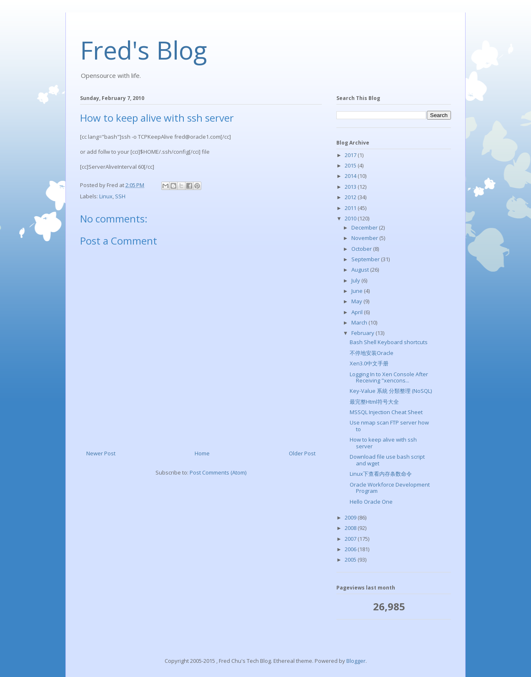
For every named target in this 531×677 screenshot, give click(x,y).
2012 (351, 197)
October (362, 248)
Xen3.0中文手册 (369, 363)
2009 (351, 517)
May (357, 301)
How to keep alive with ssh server (383, 443)
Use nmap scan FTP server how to (389, 426)
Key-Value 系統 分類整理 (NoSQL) (391, 391)
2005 (351, 559)
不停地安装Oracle (371, 353)
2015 (351, 165)
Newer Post (100, 453)
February (363, 333)
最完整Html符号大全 (374, 401)
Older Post (302, 453)
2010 (351, 218)
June (357, 291)
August (360, 269)
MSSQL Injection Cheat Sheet (386, 412)
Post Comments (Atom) (218, 472)
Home (202, 453)
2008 (351, 528)
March (359, 322)
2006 (351, 549)
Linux (106, 196)
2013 (351, 186)
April (357, 312)
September (366, 259)
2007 (351, 538)
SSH (120, 196)
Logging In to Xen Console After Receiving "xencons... (389, 377)
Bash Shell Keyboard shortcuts (389, 342)
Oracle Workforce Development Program (390, 488)
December (365, 227)
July (356, 280)
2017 (351, 155)
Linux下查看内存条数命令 (381, 473)
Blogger (356, 661)
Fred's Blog (143, 50)
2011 (351, 208)
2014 (351, 176)
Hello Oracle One (371, 501)
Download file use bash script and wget (387, 460)
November (365, 238)
